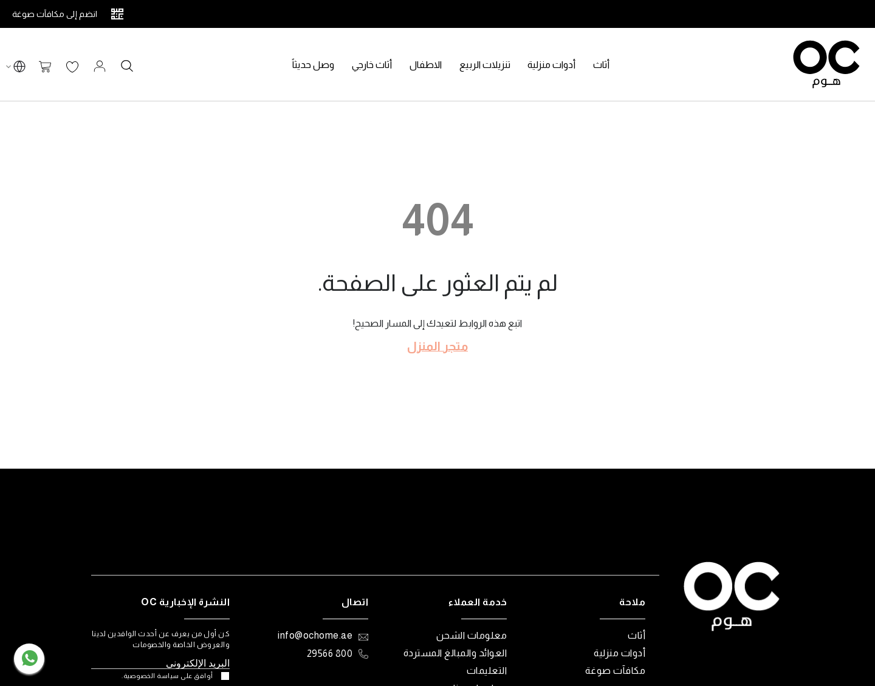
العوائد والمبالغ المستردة (455, 653)
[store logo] (826, 64)
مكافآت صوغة (615, 670)
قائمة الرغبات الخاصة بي (72, 67)
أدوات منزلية (619, 653)
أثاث (636, 635)
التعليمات (487, 670)
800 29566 (330, 653)
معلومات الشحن (471, 635)
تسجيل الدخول (100, 66)
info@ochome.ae (315, 635)
